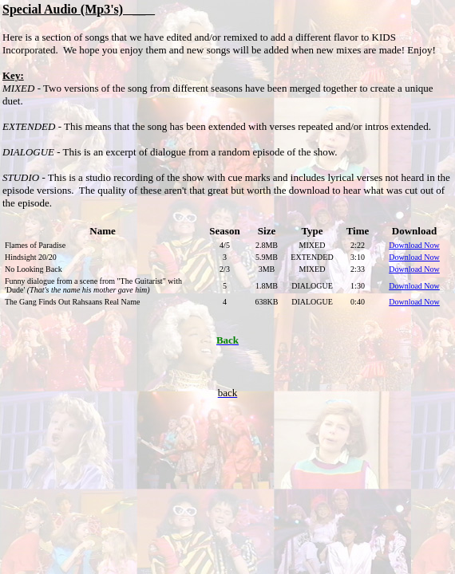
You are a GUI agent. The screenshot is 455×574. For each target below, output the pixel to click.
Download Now (414, 257)
